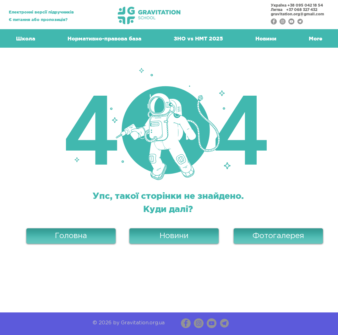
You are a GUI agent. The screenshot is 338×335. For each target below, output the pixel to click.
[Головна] (71, 236)
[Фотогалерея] (278, 236)
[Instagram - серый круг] (283, 21)
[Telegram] (300, 21)
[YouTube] (211, 323)
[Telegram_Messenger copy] (224, 323)
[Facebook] (186, 323)
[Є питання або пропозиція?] (38, 20)
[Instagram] (199, 323)
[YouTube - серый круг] (291, 21)
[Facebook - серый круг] (274, 21)
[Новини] (174, 236)
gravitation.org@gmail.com (298, 14)
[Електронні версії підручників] (41, 12)
